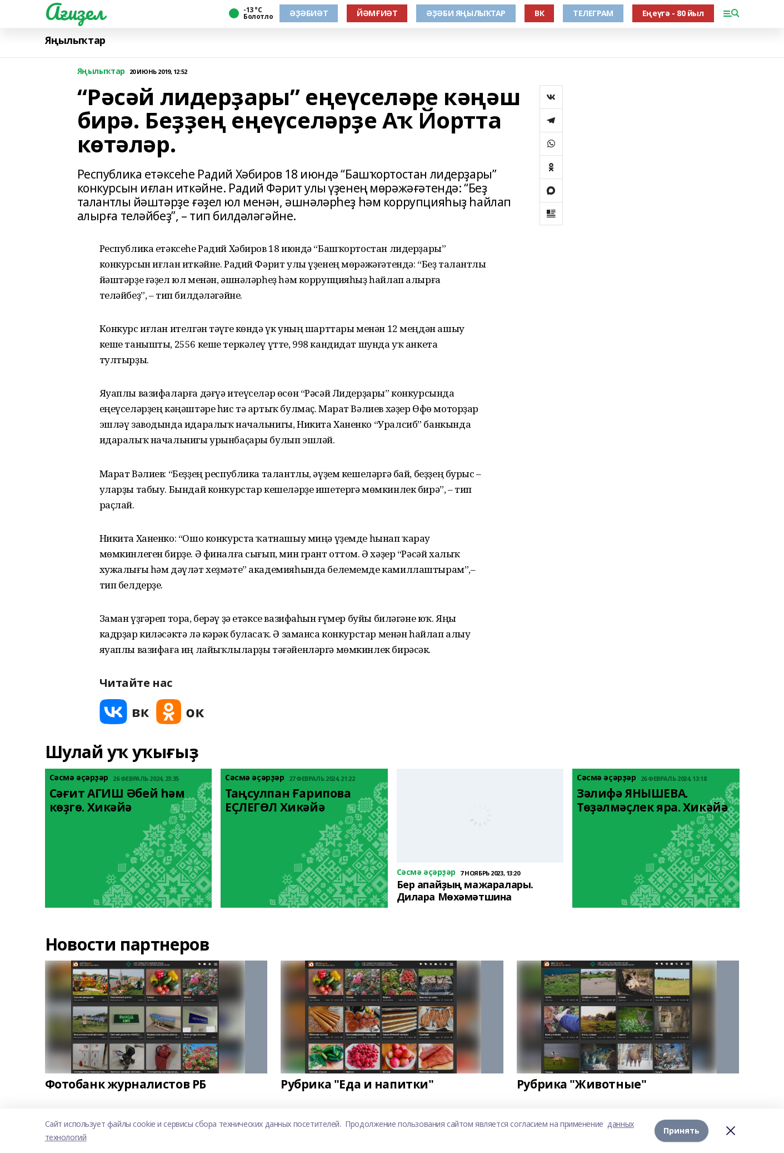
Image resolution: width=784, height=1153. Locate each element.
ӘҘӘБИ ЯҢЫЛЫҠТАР (466, 13)
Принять (681, 1130)
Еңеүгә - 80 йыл (673, 13)
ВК (539, 13)
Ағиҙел (74, 12)
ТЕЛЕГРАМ (593, 13)
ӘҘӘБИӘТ (308, 13)
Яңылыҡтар (75, 40)
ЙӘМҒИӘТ (377, 13)
